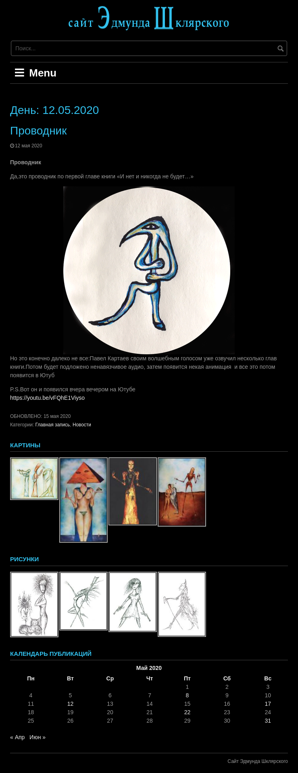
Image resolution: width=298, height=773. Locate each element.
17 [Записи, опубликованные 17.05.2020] (268, 704)
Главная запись (52, 425)
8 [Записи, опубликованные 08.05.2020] (187, 695)
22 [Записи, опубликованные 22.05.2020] (187, 712)
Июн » (37, 737)
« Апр (17, 737)
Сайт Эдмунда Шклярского (257, 761)
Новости (82, 425)
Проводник (38, 130)
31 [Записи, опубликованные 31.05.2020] (268, 720)
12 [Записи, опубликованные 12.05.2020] (70, 704)
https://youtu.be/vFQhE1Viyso (47, 398)
